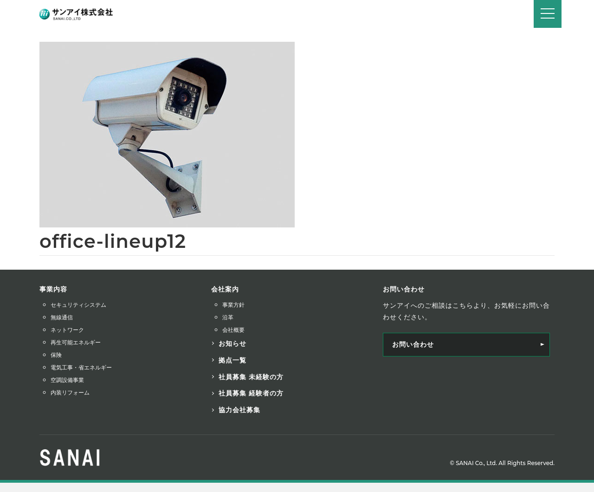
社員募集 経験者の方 (251, 393)
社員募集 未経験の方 (251, 377)
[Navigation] (548, 14)
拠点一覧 (232, 360)
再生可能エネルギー (76, 342)
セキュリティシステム (78, 304)
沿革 (227, 317)
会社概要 (233, 329)
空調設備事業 (67, 379)
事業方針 (233, 304)
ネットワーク (67, 329)
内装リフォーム (70, 392)
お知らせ (232, 343)
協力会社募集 (239, 410)
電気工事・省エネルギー (81, 367)
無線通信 (62, 317)
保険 (56, 354)
